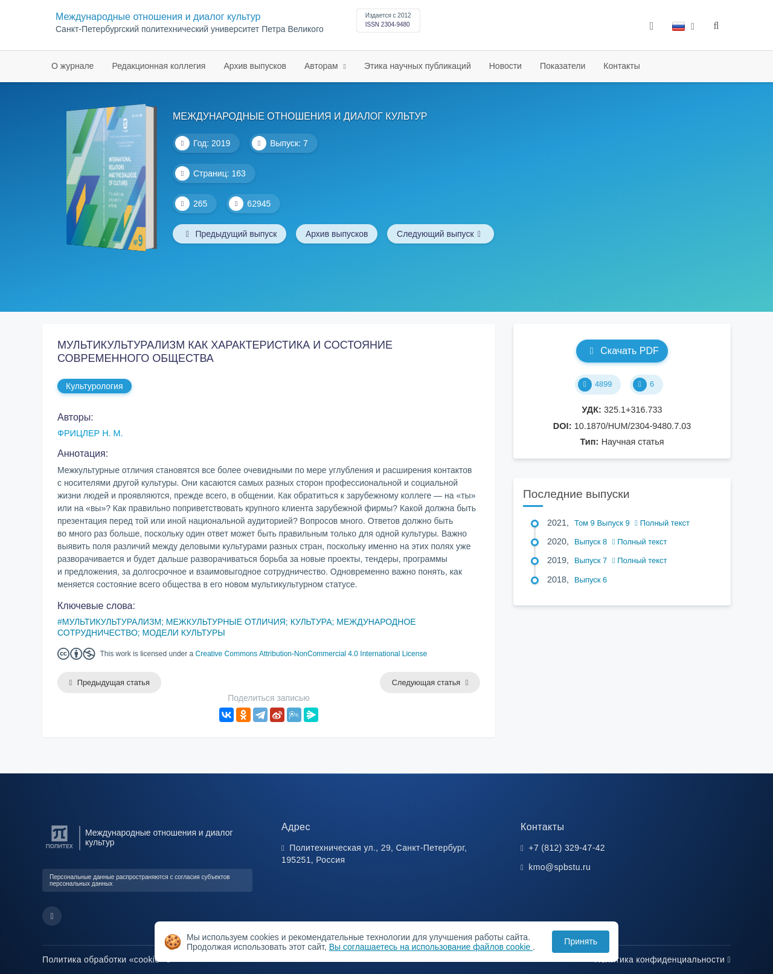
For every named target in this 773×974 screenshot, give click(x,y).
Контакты (621, 66)
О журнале (72, 66)
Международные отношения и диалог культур (158, 16)
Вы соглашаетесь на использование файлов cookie (431, 947)
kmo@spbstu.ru (559, 867)
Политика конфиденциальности (662, 959)
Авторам (322, 66)
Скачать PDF (621, 351)
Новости (505, 66)
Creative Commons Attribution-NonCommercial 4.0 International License (312, 654)
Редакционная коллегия (158, 66)
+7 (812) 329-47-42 (566, 848)
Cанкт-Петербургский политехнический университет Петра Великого (190, 29)
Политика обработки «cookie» (106, 959)
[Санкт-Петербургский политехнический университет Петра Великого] (59, 848)
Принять (580, 941)
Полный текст (662, 522)
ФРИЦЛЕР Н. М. (90, 433)
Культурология (94, 386)
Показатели (562, 66)
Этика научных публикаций (417, 66)
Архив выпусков (254, 66)
